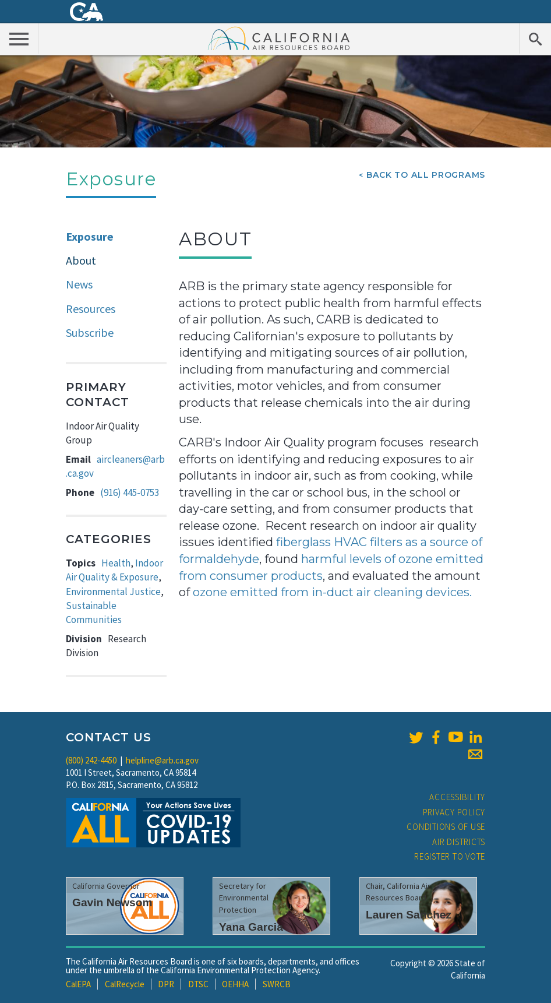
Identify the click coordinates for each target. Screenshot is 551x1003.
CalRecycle (124, 984)
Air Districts (458, 841)
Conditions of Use (446, 826)
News (79, 284)
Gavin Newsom (112, 902)
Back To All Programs (425, 175)
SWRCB (277, 984)
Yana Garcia (251, 927)
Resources (90, 308)
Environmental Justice (113, 591)
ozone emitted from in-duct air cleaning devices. (332, 592)
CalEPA (78, 984)
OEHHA (235, 984)
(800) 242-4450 (91, 760)
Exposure (90, 236)
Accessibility (457, 797)
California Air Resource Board (279, 37)
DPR (166, 984)
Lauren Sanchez (408, 915)
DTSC (198, 984)
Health (115, 563)
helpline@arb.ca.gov (162, 760)
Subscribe (90, 332)
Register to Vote (449, 856)
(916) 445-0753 (129, 492)
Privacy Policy (454, 812)
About (81, 260)
